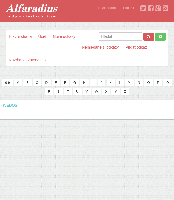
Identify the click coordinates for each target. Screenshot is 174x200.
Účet (42, 36)
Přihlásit (129, 8)
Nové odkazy (64, 36)
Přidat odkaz (136, 47)
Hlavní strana (106, 8)
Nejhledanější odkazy (100, 47)
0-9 (7, 83)
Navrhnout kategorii (27, 60)
